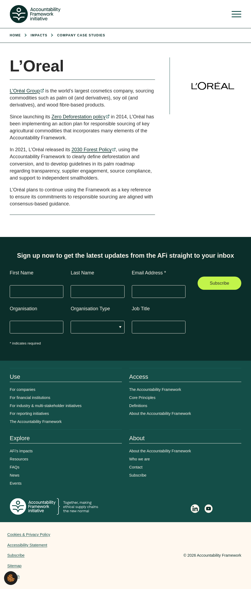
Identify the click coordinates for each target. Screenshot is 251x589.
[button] (11, 577)
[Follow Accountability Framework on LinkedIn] (195, 509)
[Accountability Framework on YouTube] (209, 509)
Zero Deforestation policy (78, 116)
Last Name (82, 272)
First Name (21, 272)
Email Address (149, 272)
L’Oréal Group (25, 91)
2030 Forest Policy (91, 149)
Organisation (23, 308)
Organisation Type (90, 308)
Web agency (158, 555)
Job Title (141, 308)
